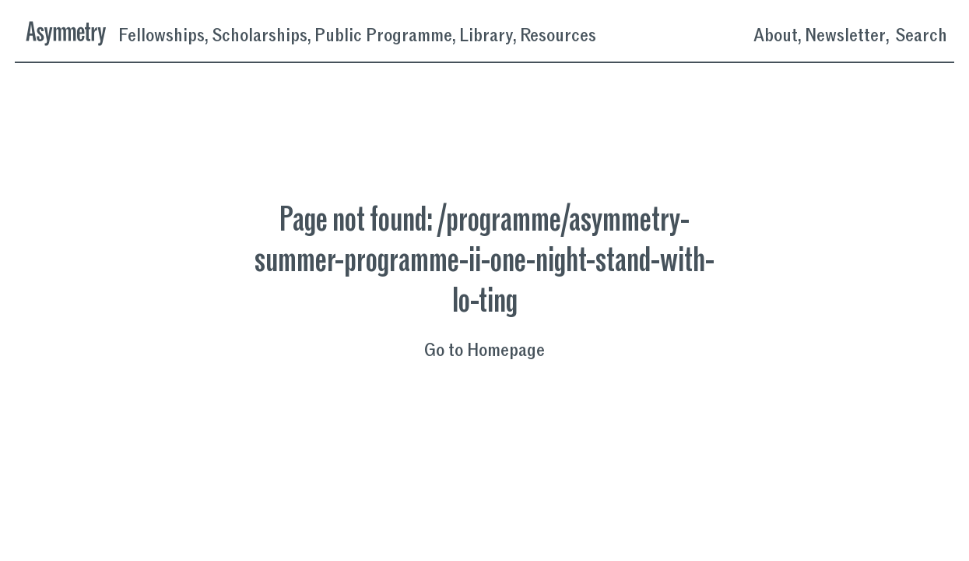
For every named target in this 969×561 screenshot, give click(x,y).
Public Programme (383, 36)
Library (486, 36)
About (775, 36)
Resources (558, 36)
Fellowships (161, 36)
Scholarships (259, 36)
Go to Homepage (484, 351)
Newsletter (845, 36)
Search (921, 35)
